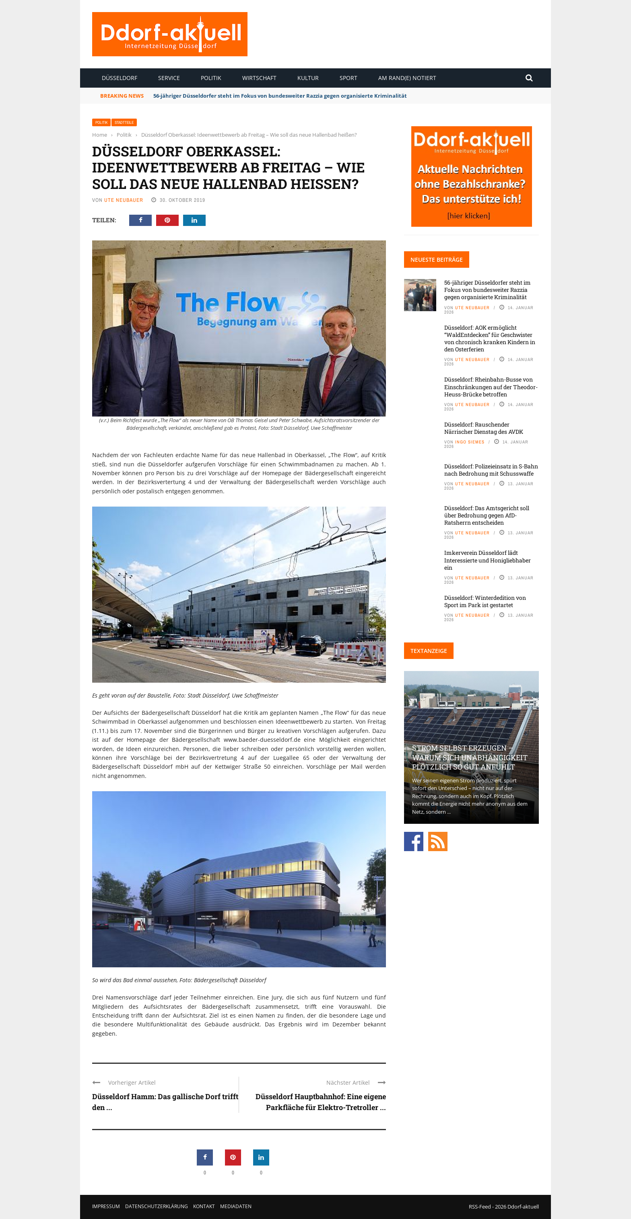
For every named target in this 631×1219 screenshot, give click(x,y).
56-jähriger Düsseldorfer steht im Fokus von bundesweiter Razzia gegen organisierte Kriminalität (280, 95)
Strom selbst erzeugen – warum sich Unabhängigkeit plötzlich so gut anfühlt (470, 757)
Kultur (308, 78)
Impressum (106, 1206)
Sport (348, 78)
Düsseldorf (119, 78)
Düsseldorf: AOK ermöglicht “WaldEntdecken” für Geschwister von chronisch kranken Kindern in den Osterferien (489, 338)
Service (169, 78)
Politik (211, 78)
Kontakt (204, 1206)
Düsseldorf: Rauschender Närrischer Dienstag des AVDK (483, 428)
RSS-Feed (480, 1206)
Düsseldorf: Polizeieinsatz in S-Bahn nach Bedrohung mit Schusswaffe (491, 469)
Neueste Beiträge (436, 259)
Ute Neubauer (123, 200)
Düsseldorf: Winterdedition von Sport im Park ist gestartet (485, 601)
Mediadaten (236, 1206)
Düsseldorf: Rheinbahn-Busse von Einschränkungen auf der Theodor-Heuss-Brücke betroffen (491, 387)
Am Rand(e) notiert (407, 78)
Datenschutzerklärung (156, 1206)
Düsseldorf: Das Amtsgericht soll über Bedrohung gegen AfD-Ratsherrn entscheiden (486, 515)
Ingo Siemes (470, 442)
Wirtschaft (259, 78)
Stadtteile (124, 122)
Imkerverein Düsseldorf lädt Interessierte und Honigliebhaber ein (487, 560)
